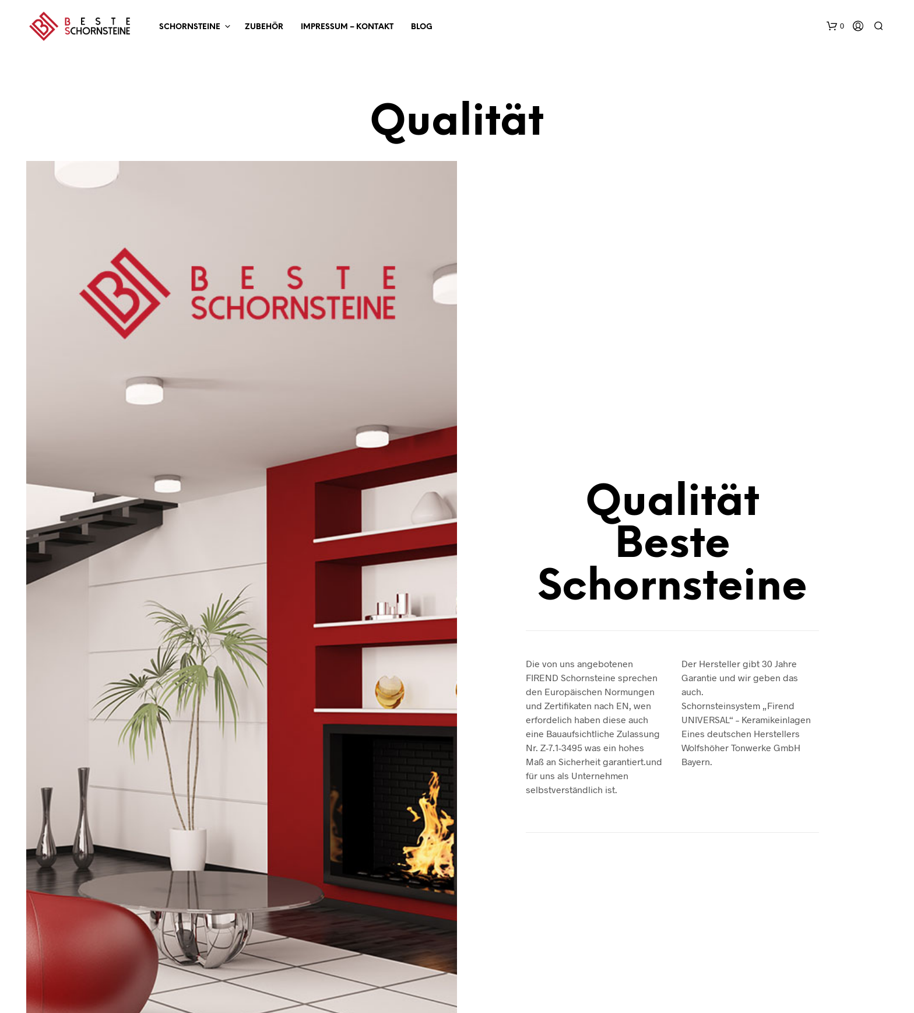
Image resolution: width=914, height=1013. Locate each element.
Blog (422, 27)
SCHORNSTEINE (189, 27)
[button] (835, 26)
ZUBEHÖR (264, 27)
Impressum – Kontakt (347, 27)
